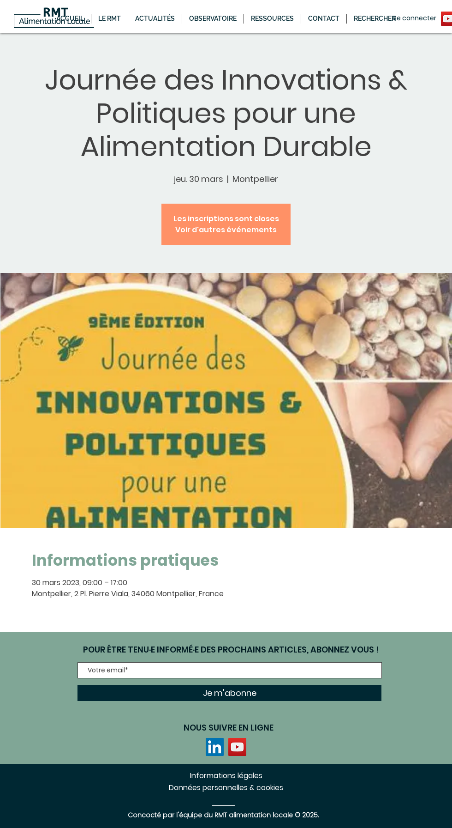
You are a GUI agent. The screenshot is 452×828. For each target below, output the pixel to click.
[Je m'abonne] (229, 693)
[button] (155, 19)
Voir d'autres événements (226, 229)
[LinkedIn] (215, 747)
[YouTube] (237, 747)
